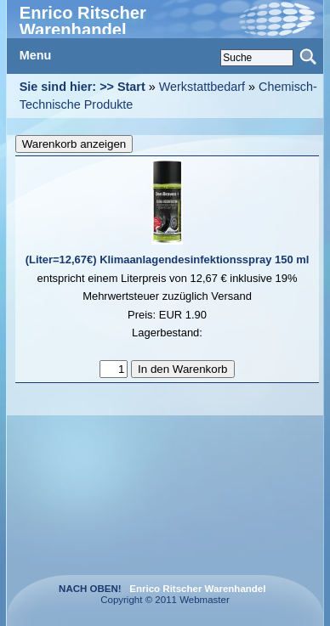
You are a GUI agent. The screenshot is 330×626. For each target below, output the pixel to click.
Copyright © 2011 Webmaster (185, 594)
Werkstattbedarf (202, 86)
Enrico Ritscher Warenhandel (83, 21)
